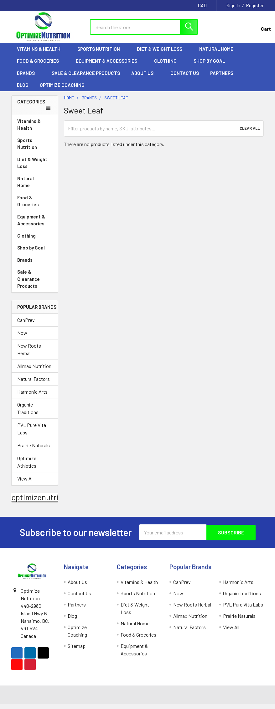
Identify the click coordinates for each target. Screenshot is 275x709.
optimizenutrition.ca (46, 502)
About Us (145, 78)
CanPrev (26, 325)
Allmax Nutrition (34, 372)
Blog (23, 90)
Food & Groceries (41, 66)
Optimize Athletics (26, 467)
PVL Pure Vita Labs (31, 434)
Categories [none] (31, 107)
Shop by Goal (212, 66)
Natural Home (219, 54)
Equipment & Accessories (109, 66)
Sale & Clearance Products (86, 78)
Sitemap (77, 651)
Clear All (250, 133)
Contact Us (184, 78)
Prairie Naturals (33, 451)
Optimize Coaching (62, 90)
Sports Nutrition (101, 54)
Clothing (168, 66)
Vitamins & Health (41, 54)
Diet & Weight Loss (162, 54)
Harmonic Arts (32, 397)
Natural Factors (33, 384)
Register (255, 5)
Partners (224, 78)
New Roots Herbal (29, 355)
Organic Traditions (28, 414)
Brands (28, 78)
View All (25, 484)
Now (22, 338)
